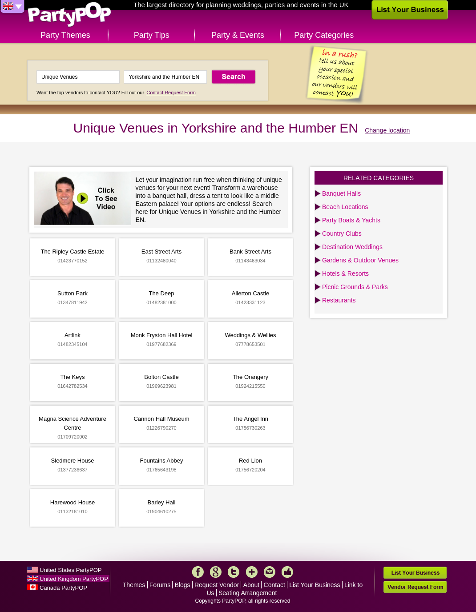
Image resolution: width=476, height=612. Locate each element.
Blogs (182, 584)
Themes (134, 584)
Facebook (198, 572)
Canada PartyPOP (63, 587)
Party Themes (65, 35)
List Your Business (314, 584)
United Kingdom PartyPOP (74, 579)
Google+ (216, 572)
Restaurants (338, 300)
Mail (269, 572)
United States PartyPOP (70, 570)
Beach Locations (345, 206)
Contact (274, 584)
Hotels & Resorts (345, 273)
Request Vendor (216, 584)
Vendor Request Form (415, 586)
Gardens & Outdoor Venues (360, 260)
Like (287, 572)
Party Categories (324, 35)
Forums (159, 584)
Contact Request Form (171, 92)
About (251, 584)
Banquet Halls (341, 193)
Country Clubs (342, 233)
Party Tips (151, 35)
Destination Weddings (352, 246)
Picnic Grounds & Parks (355, 286)
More (252, 572)
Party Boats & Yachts (351, 220)
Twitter (233, 572)
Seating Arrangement (247, 592)
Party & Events (237, 35)
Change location (387, 130)
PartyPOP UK (69, 15)
